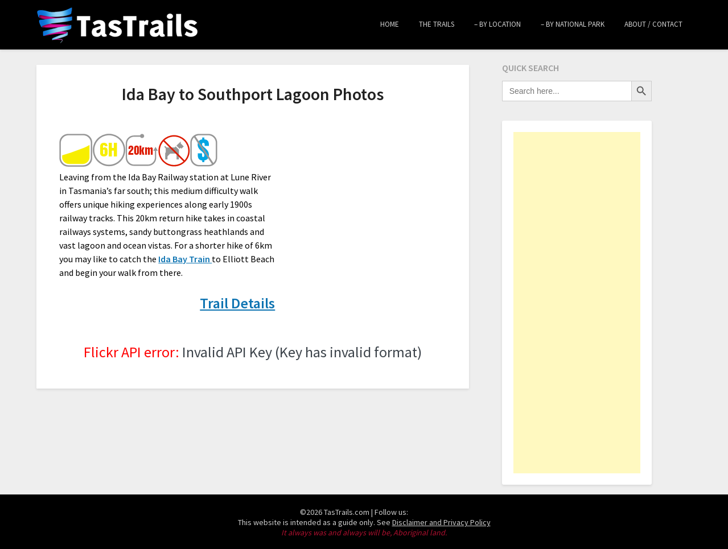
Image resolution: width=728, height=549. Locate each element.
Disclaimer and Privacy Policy (441, 522)
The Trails (436, 24)
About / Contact (653, 24)
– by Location (497, 24)
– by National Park (572, 24)
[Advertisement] (577, 302)
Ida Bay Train (185, 259)
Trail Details (237, 303)
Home (389, 24)
